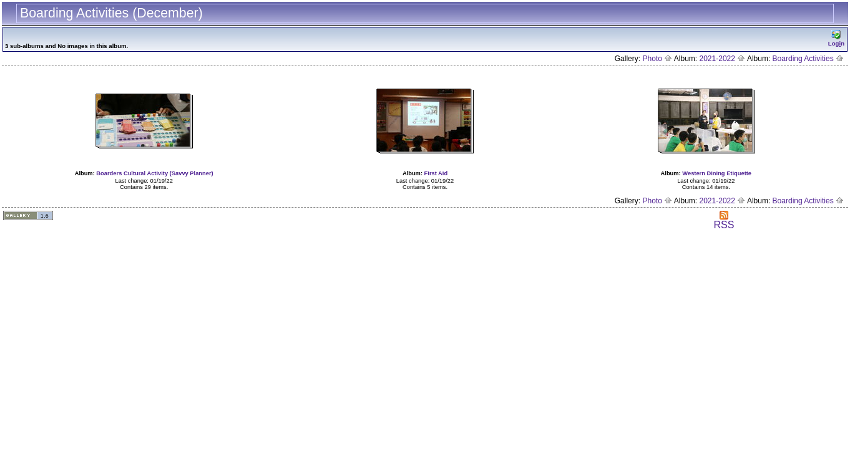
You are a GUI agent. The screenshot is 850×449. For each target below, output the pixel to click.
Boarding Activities (808, 58)
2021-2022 (723, 58)
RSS (724, 220)
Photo (657, 58)
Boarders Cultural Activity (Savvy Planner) (154, 173)
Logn (836, 38)
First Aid (436, 173)
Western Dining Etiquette (716, 173)
